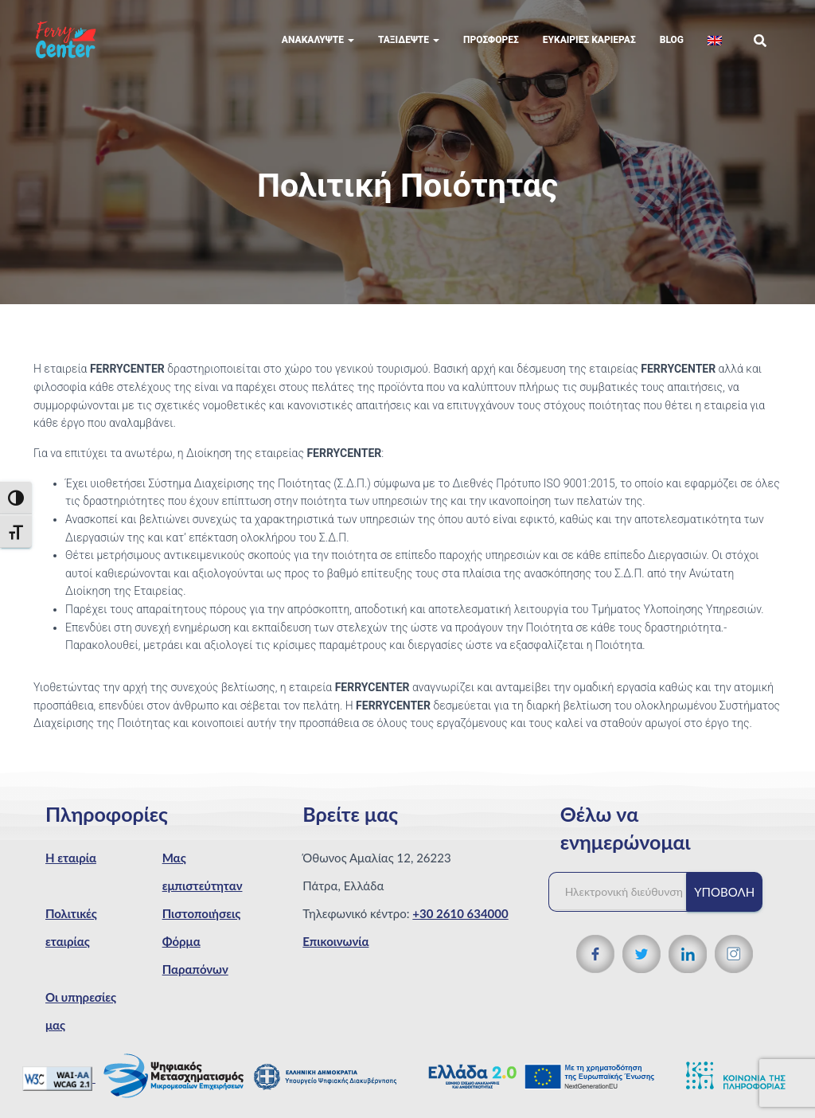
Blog (672, 39)
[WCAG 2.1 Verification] (59, 1077)
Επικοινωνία (335, 941)
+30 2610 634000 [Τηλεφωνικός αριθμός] (460, 913)
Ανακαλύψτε (318, 39)
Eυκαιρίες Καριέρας (589, 39)
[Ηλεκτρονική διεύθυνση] (625, 892)
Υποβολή (724, 892)
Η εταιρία (70, 857)
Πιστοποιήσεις (201, 913)
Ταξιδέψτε (408, 39)
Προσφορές (491, 39)
